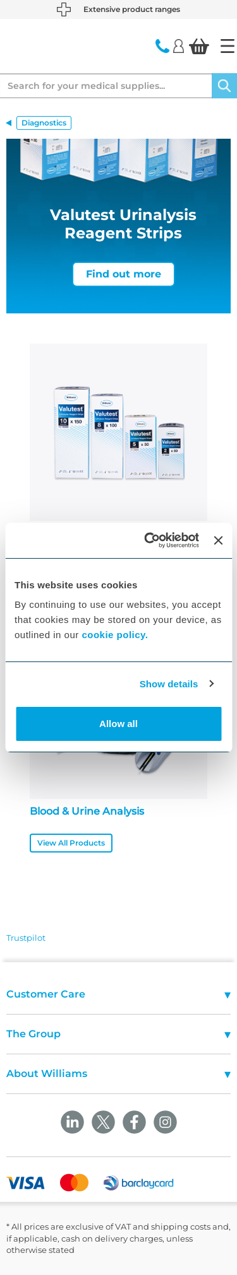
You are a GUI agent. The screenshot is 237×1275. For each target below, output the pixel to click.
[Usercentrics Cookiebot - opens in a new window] (149, 540)
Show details (169, 683)
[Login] (178, 45)
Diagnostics (43, 122)
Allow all (118, 723)
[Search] (224, 85)
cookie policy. (115, 634)
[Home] (227, 46)
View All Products (71, 842)
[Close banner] (218, 540)
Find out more (123, 274)
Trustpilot (26, 938)
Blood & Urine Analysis (87, 811)
